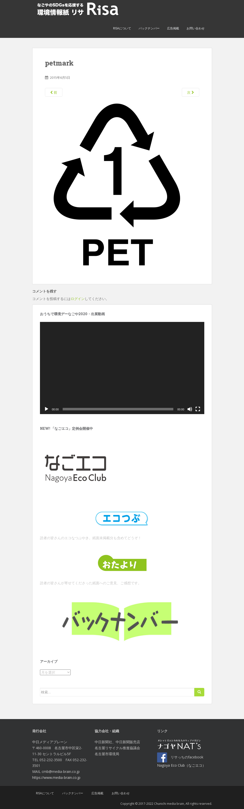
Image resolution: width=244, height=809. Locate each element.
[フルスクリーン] (197, 409)
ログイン (78, 298)
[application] (122, 368)
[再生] (46, 409)
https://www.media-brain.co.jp (56, 777)
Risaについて (122, 28)
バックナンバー (149, 28)
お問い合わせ (196, 28)
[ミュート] (189, 409)
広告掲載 (173, 28)
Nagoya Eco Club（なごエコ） (181, 765)
